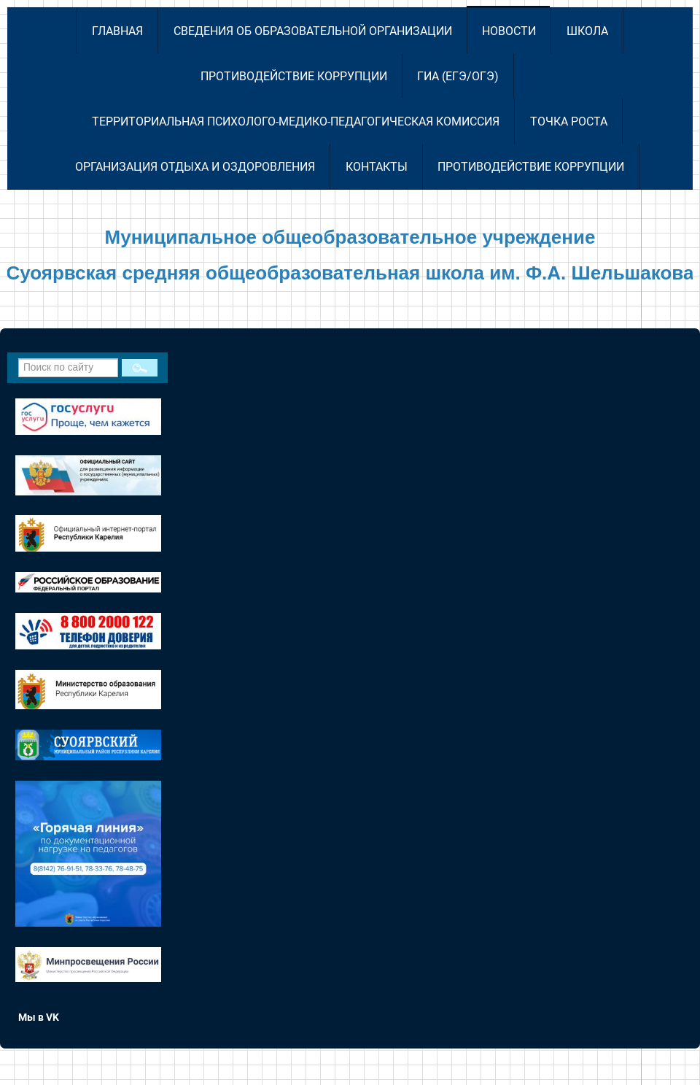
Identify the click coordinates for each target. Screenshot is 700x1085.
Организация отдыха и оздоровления (195, 167)
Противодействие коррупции (294, 76)
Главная (117, 31)
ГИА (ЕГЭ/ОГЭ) (458, 76)
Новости (509, 31)
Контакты (377, 167)
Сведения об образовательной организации (313, 31)
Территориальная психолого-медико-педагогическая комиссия (295, 121)
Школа (587, 31)
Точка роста (568, 121)
